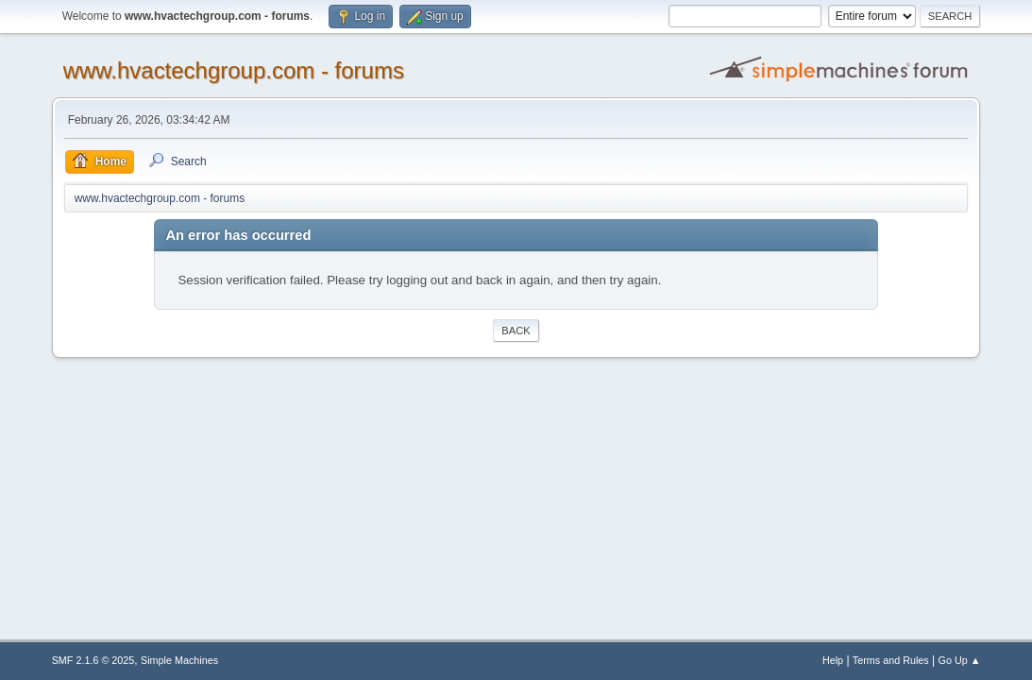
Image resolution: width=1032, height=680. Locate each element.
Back (515, 330)
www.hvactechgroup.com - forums (233, 70)
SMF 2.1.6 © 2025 (93, 660)
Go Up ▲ (960, 660)
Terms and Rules (891, 660)
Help (832, 660)
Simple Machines (179, 660)
